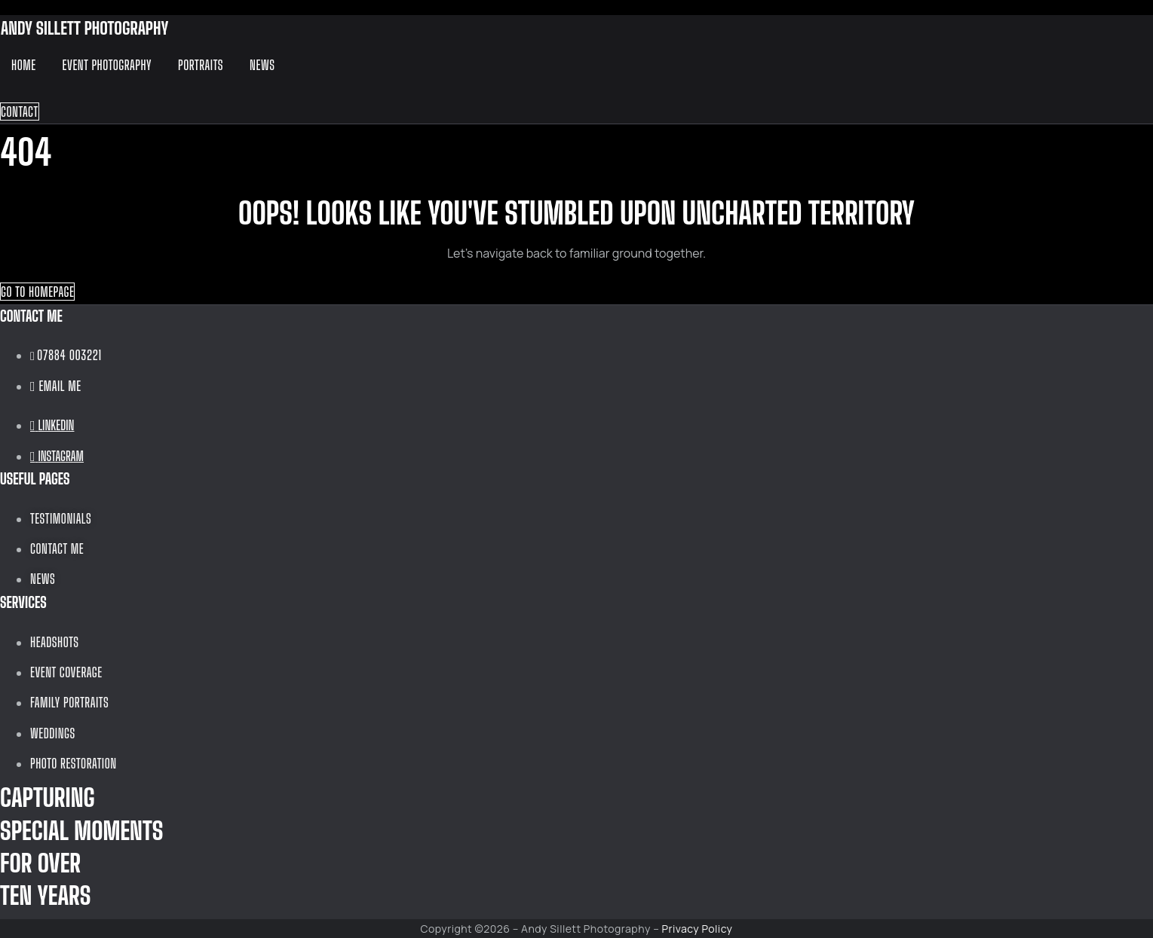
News (262, 65)
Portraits (200, 65)
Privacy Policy (697, 928)
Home (23, 65)
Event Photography (107, 65)
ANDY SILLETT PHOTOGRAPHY (84, 27)
